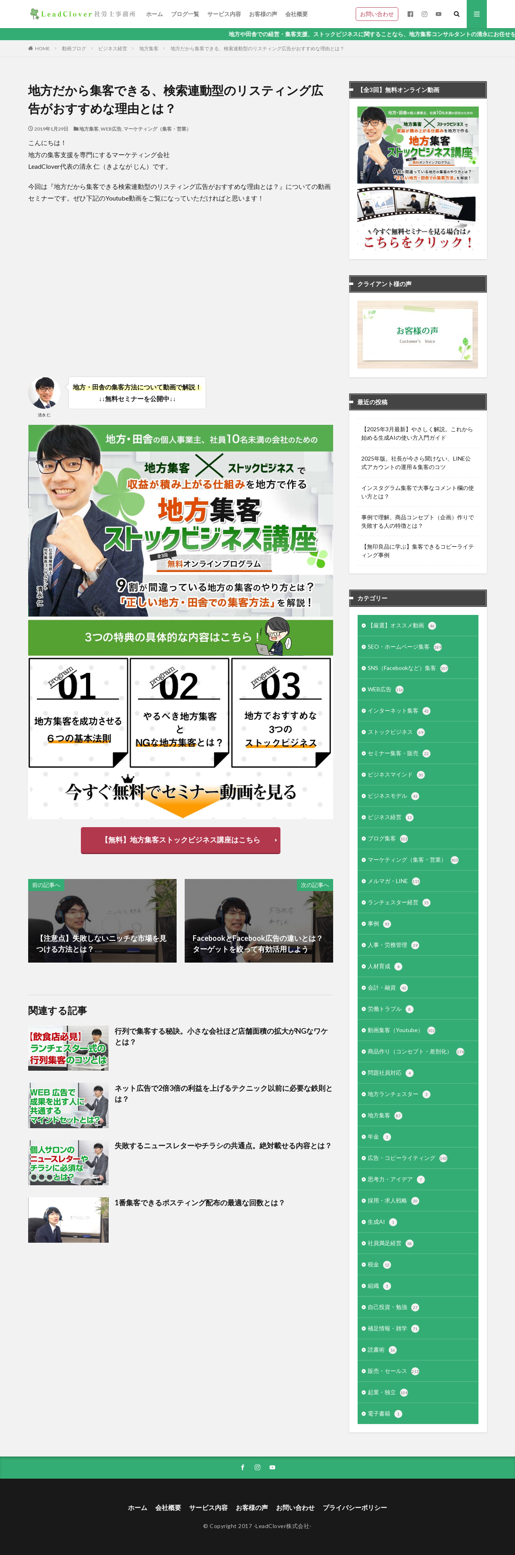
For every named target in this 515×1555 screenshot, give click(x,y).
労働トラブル (391, 1009)
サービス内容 (224, 13)
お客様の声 (263, 13)
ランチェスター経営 (399, 903)
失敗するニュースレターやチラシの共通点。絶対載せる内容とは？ (223, 1145)
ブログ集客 (388, 839)
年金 (379, 1137)
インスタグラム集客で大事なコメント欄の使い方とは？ (417, 492)
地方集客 (149, 48)
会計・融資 (388, 988)
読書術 (382, 1350)
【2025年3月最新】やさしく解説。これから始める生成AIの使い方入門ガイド (417, 433)
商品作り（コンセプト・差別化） (416, 1052)
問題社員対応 (391, 1073)
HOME (42, 48)
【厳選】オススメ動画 (402, 626)
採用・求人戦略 (393, 1201)
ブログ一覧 (185, 13)
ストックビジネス (396, 732)
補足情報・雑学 (393, 1329)
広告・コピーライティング (407, 1158)
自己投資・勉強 (393, 1307)
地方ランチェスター (399, 1094)
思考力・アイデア (396, 1180)
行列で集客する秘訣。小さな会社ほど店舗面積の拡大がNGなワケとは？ (221, 1036)
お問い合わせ (377, 13)
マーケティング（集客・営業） (157, 129)
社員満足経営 (391, 1243)
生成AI (382, 1222)
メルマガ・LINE (394, 881)
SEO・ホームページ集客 (405, 647)
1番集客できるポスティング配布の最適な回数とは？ (200, 1202)
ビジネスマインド (396, 775)
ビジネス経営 (112, 48)
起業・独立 (388, 1393)
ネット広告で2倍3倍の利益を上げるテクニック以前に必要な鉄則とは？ (224, 1093)
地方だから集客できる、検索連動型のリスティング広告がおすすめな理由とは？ (257, 48)
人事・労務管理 (393, 945)
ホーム (154, 13)
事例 (379, 924)
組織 (379, 1286)
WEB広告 (111, 129)
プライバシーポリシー (355, 1507)
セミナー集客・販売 (399, 754)
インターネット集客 (399, 711)
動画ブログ (74, 48)
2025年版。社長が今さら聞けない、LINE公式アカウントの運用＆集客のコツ (416, 462)
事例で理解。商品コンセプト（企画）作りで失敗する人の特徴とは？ (417, 521)
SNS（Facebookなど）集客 (408, 668)
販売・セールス (393, 1371)
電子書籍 (385, 1414)
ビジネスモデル (393, 796)
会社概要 (296, 13)
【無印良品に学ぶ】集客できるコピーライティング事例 (417, 550)
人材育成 (385, 967)
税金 (379, 1265)
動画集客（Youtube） (401, 1030)
